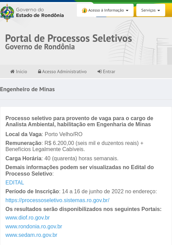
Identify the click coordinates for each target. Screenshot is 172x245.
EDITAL (14, 182)
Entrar (106, 71)
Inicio (18, 71)
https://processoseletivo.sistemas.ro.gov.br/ (57, 200)
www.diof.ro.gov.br (27, 217)
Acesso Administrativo (62, 71)
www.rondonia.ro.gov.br (33, 226)
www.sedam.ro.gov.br (31, 235)
